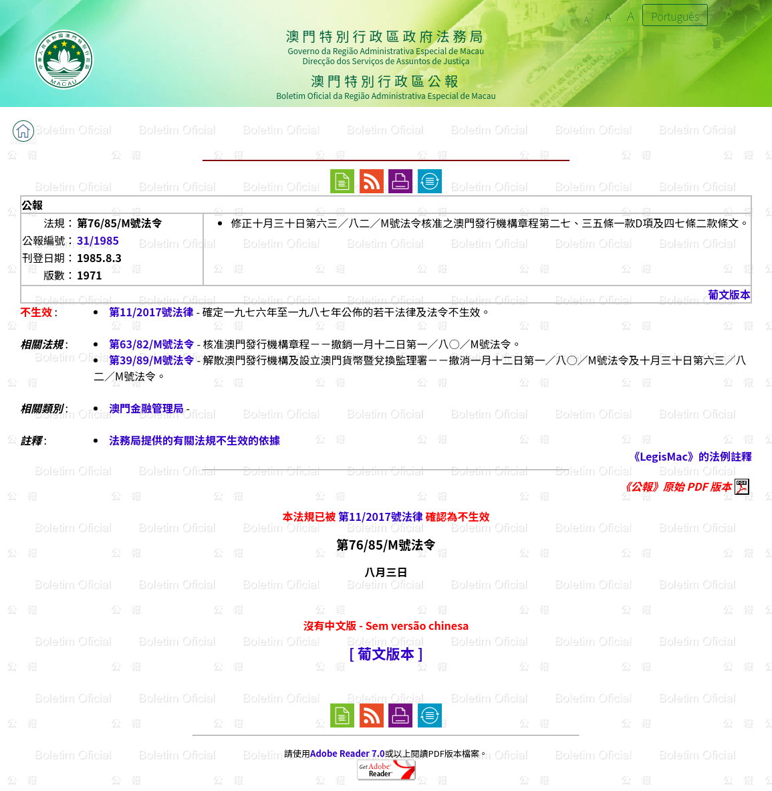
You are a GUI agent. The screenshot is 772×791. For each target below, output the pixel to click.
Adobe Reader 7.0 (347, 753)
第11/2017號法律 (151, 312)
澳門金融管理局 (146, 408)
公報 (32, 205)
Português (675, 16)
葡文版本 (729, 294)
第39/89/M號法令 (152, 360)
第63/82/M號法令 (152, 344)
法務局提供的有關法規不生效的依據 (194, 440)
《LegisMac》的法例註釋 (690, 456)
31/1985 (98, 240)
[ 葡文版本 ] (386, 653)
